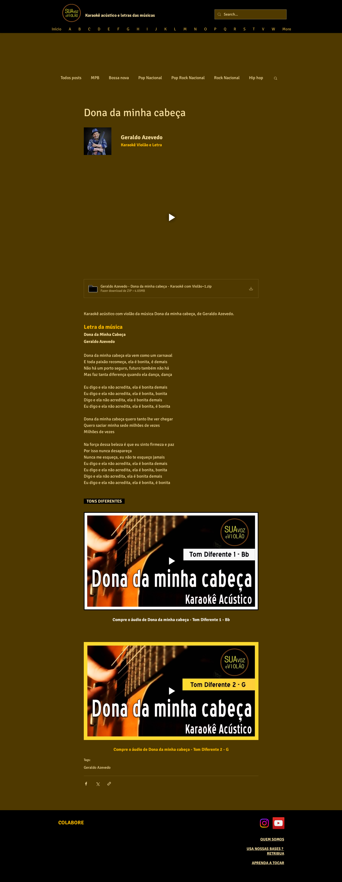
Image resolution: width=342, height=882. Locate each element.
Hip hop (256, 77)
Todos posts (71, 77)
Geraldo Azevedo (97, 767)
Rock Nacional (227, 77)
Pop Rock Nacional (188, 77)
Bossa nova (119, 77)
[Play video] (171, 217)
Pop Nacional (150, 77)
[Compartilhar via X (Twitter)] (97, 783)
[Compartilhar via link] (109, 783)
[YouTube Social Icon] (278, 823)
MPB (95, 77)
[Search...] (250, 14)
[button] (275, 78)
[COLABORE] (71, 822)
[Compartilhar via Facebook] (86, 783)
